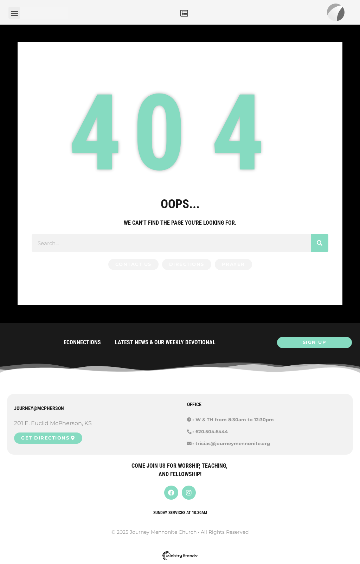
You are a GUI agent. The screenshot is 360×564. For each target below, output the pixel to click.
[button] (184, 13)
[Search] (319, 243)
